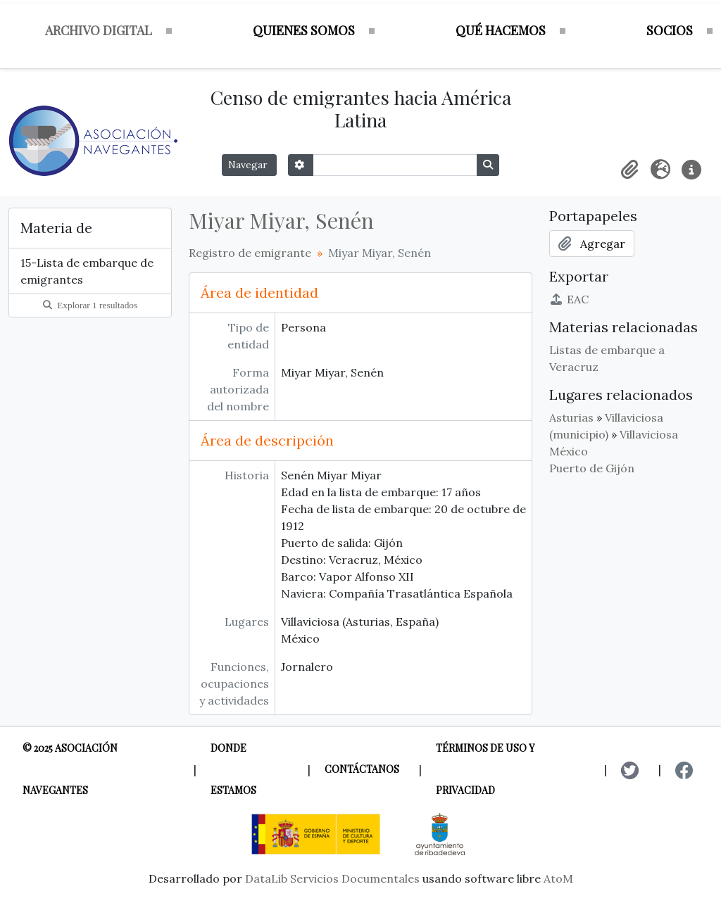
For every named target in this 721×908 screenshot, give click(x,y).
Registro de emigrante (250, 253)
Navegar (249, 164)
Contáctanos (362, 769)
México (568, 451)
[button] (629, 169)
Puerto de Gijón (591, 468)
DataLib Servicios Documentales (332, 878)
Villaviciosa (649, 434)
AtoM (558, 878)
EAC (569, 299)
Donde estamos (233, 769)
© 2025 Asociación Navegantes (70, 769)
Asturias (571, 417)
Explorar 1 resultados (90, 305)
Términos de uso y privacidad (485, 769)
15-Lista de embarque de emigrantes (86, 271)
